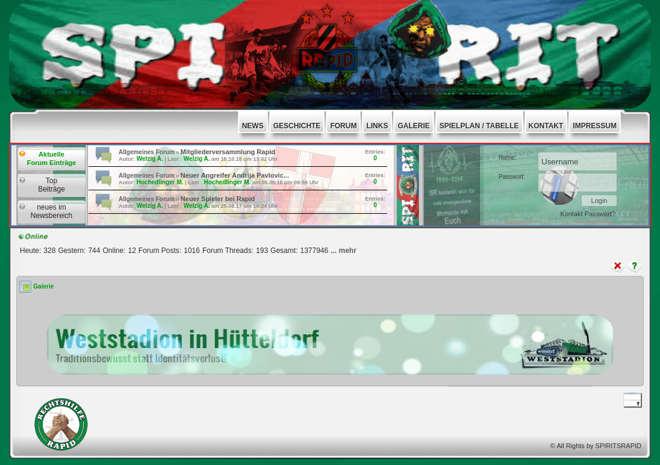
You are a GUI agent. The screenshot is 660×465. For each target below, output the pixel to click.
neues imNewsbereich (51, 211)
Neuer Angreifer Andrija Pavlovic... (235, 175)
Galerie (43, 286)
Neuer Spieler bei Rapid (218, 198)
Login (599, 200)
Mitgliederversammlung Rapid (228, 151)
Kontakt (572, 213)
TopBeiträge (51, 184)
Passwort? (600, 213)
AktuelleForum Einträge (51, 158)
